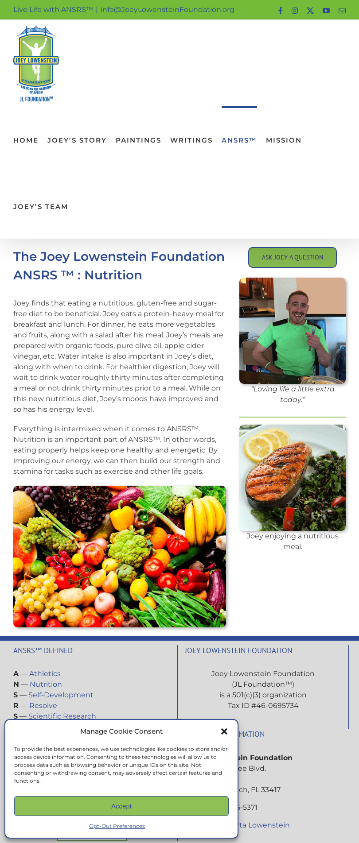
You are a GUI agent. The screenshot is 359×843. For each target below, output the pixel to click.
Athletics (45, 673)
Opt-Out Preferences (117, 826)
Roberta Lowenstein (254, 825)
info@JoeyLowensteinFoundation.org (167, 9)
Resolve (43, 705)
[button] (224, 731)
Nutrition (46, 684)
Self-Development (61, 695)
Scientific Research (62, 716)
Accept (121, 806)
